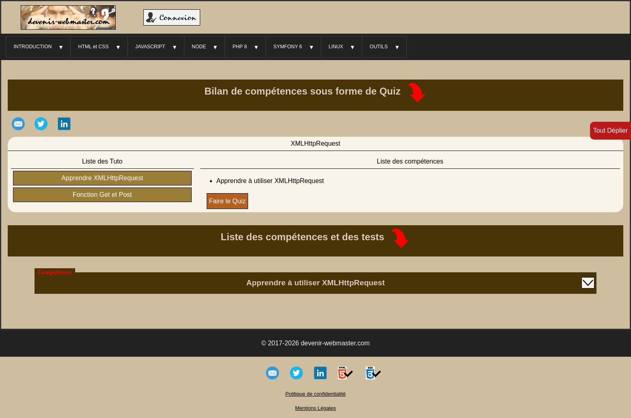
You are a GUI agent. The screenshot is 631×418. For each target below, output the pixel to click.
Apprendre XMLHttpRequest (102, 178)
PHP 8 (240, 47)
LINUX (335, 47)
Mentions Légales (315, 408)
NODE (199, 47)
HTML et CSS (93, 47)
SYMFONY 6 (287, 47)
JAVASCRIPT (150, 47)
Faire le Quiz (227, 201)
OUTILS (379, 47)
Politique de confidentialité (315, 394)
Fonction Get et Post (102, 194)
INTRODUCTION (32, 47)
